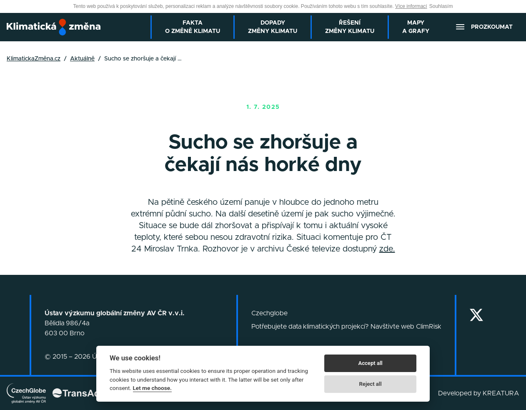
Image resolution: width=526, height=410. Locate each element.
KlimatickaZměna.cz (33, 59)
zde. (387, 249)
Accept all (370, 363)
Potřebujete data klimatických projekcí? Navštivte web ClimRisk (346, 326)
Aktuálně (82, 59)
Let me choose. (152, 388)
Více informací (411, 6)
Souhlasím (441, 6)
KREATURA (501, 393)
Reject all (370, 384)
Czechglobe (269, 313)
